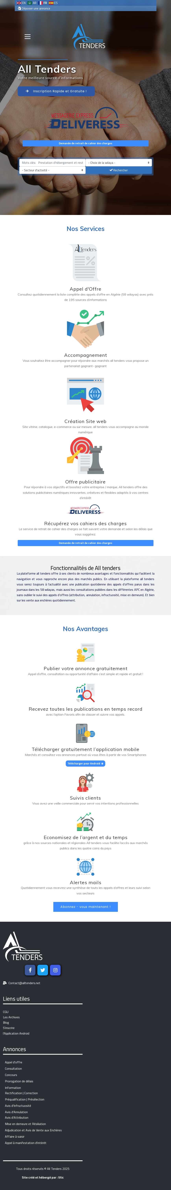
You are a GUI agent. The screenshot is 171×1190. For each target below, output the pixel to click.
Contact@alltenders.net (24, 983)
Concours (11, 1075)
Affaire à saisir (14, 1136)
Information (13, 1087)
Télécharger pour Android (85, 763)
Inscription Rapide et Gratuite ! (56, 91)
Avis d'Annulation (16, 1112)
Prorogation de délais (19, 1081)
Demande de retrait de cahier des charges (85, 143)
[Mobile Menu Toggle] (28, 37)
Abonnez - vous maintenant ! (85, 907)
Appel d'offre (13, 1062)
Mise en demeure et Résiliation (25, 1124)
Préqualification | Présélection (24, 1099)
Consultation (13, 1068)
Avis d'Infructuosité (18, 1105)
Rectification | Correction (21, 1093)
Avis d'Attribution (16, 1117)
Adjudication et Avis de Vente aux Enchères (33, 1130)
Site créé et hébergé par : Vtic (43, 1177)
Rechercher (119, 170)
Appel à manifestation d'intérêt (25, 1143)
